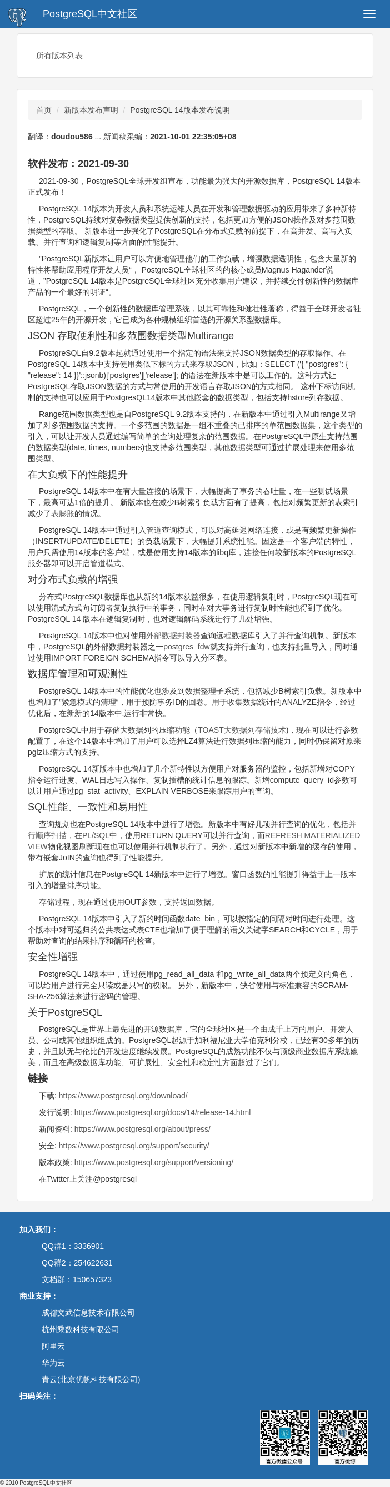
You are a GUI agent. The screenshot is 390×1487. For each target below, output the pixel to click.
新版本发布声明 (91, 109)
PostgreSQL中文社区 (90, 13)
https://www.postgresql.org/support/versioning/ (153, 1162)
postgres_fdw (186, 646)
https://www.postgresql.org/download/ (123, 1095)
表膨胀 (62, 513)
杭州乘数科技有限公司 (80, 1329)
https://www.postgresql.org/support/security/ (134, 1145)
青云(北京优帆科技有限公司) (91, 1379)
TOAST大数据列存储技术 (242, 729)
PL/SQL (95, 835)
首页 (44, 109)
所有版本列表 (59, 55)
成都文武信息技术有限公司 (88, 1312)
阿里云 (53, 1346)
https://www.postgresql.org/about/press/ (142, 1129)
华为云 (53, 1362)
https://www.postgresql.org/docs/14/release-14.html (162, 1112)
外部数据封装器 (173, 635)
